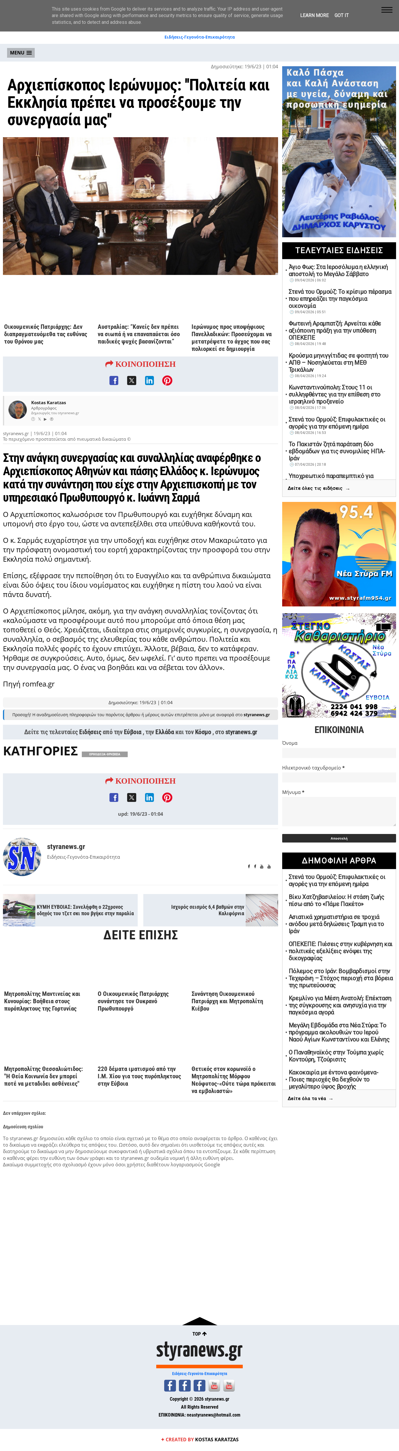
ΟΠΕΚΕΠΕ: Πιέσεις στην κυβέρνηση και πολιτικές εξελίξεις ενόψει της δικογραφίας (341, 951)
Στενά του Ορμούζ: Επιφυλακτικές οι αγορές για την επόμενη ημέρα (337, 423)
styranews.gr (241, 748)
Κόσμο (203, 748)
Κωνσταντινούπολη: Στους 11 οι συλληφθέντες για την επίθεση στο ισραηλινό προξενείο (334, 394)
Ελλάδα (164, 748)
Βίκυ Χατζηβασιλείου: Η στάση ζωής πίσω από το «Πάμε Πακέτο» (336, 900)
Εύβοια (133, 748)
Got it (342, 15)
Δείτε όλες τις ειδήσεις (319, 488)
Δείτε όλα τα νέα (311, 1098)
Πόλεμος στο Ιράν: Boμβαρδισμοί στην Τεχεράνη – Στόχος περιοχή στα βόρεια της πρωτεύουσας (341, 978)
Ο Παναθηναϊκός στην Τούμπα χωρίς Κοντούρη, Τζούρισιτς (336, 1056)
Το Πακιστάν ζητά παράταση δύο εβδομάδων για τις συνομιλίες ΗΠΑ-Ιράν (337, 451)
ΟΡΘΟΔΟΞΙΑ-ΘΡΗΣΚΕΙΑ (104, 771)
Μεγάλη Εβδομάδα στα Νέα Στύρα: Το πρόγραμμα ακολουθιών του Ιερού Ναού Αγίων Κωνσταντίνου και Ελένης (339, 1032)
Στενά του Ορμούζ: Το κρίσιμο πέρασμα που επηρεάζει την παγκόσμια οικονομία (340, 298)
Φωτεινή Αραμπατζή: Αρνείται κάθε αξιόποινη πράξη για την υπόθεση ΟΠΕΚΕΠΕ (335, 330)
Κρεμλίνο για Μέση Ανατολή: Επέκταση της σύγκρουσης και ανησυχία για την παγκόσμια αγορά (340, 1005)
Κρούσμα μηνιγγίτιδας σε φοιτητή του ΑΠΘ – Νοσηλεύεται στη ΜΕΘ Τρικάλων (339, 362)
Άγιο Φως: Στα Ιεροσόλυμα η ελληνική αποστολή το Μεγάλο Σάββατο (338, 270)
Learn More (314, 15)
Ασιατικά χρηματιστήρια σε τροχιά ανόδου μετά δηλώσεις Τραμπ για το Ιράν (336, 924)
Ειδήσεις (90, 748)
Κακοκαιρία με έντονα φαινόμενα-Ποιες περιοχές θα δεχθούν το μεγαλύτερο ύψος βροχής (333, 1079)
